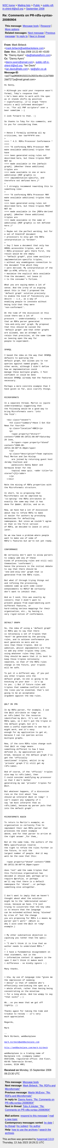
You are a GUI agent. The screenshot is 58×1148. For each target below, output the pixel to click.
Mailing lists (24, 5)
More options (12, 29)
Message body (31, 26)
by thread (10, 1126)
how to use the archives (25, 1129)
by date (48, 1122)
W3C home (8, 5)
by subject (22, 1126)
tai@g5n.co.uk (39, 69)
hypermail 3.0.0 (45, 1139)
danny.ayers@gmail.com (19, 62)
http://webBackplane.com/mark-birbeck (26, 1047)
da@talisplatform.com (38, 55)
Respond (46, 26)
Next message (36, 33)
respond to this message (33, 1115)
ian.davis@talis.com (17, 69)
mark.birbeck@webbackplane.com (25, 48)
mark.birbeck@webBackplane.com (21, 1042)
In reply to (22, 36)
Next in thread (37, 36)
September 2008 (35, 8)
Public (36, 5)
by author (35, 1126)
